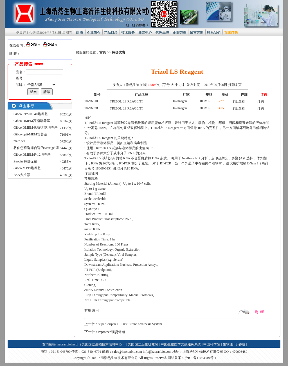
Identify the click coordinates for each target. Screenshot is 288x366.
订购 (260, 101)
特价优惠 (118, 52)
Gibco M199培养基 (27, 168)
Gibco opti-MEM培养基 (30, 134)
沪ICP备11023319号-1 (200, 358)
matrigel (19, 141)
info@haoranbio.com (157, 352)
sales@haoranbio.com (127, 352)
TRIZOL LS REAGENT (126, 101)
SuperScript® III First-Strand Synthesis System (130, 324)
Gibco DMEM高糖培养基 (32, 121)
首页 (102, 52)
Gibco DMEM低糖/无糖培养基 (36, 128)
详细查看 (238, 101)
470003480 (239, 352)
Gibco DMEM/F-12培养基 (32, 155)
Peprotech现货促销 (111, 332)
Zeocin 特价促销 (25, 161)
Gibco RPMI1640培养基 (31, 114)
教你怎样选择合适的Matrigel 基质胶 (40, 148)
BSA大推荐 (22, 175)
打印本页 (235, 85)
